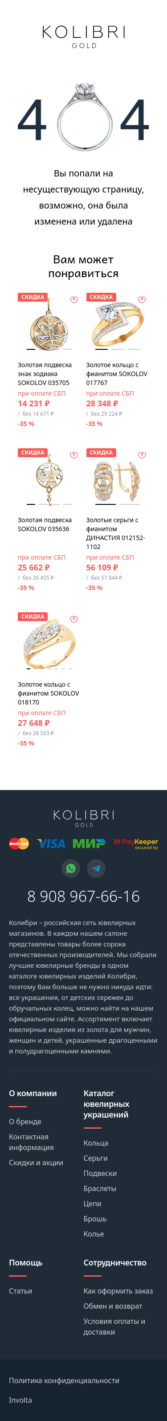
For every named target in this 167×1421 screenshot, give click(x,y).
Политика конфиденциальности (64, 1380)
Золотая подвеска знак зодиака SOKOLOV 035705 (45, 373)
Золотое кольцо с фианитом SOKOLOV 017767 (116, 373)
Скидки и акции (36, 1162)
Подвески (100, 1173)
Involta (20, 1400)
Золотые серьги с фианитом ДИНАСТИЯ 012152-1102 (115, 533)
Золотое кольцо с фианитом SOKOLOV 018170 (48, 693)
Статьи (21, 1291)
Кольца (96, 1143)
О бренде (25, 1121)
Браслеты (100, 1188)
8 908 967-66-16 (83, 896)
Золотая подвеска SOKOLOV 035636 (45, 524)
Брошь (95, 1219)
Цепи (93, 1203)
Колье (94, 1234)
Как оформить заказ (118, 1291)
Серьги (96, 1158)
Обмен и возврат (113, 1306)
